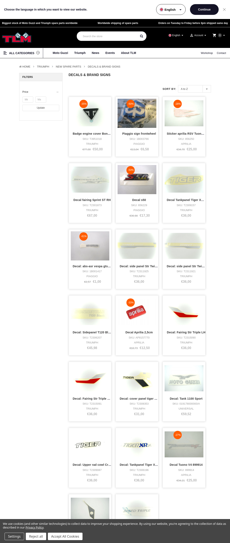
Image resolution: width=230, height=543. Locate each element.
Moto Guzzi (60, 53)
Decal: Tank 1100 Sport (162, 301)
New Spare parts (68, 66)
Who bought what (73, 507)
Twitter (131, 516)
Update (41, 107)
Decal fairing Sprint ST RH (201, 126)
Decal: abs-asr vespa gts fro (166, 184)
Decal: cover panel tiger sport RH (133, 301)
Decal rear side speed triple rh (204, 359)
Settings (14, 536)
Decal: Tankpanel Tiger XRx (92, 359)
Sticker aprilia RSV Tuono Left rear (170, 126)
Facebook (133, 507)
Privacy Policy (35, 527)
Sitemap (195, 513)
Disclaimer (196, 509)
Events (110, 53)
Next (96, 392)
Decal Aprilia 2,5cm (160, 242)
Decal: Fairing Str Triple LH (202, 242)
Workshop (207, 53)
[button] (40, 91)
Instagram (133, 511)
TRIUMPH (43, 66)
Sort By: (169, 88)
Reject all (36, 536)
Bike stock (12, 511)
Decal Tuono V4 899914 (125, 359)
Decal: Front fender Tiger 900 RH (169, 359)
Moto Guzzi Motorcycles (20, 502)
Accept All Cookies (65, 536)
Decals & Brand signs (104, 66)
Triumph (80, 53)
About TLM (128, 53)
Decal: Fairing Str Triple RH (92, 301)
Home (26, 66)
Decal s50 (87, 184)
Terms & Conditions (200, 501)
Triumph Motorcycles (18, 507)
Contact (221, 53)
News (95, 53)
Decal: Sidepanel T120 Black (129, 242)
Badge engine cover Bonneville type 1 (100, 126)
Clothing (10, 516)
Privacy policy (197, 505)
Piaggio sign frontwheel (126, 126)
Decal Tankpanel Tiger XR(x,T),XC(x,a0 (136, 184)
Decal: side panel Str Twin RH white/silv (101, 242)
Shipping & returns (199, 516)
